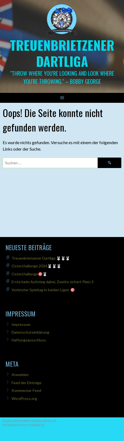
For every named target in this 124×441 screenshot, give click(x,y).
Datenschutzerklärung (30, 332)
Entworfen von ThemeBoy (23, 425)
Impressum (21, 324)
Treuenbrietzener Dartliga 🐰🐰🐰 (41, 258)
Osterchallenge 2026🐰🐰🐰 (36, 266)
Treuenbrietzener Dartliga (62, 53)
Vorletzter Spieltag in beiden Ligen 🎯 (43, 289)
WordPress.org (24, 398)
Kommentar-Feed (26, 390)
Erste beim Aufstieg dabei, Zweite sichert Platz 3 (53, 281)
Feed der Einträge (26, 382)
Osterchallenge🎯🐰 (29, 274)
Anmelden (20, 374)
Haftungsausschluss (29, 340)
